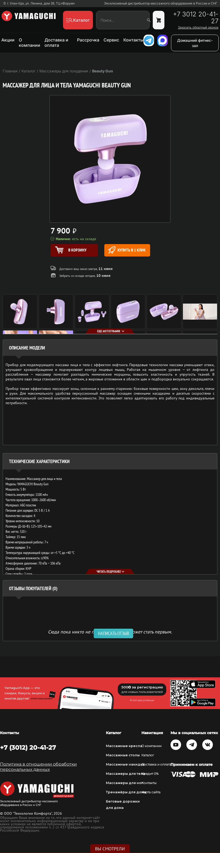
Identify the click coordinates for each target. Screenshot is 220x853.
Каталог (147, 755)
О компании (29, 42)
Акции (8, 40)
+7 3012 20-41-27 (195, 18)
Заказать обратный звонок (198, 27)
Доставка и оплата (56, 42)
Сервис (111, 40)
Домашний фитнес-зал (195, 43)
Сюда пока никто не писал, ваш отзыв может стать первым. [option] (110, 631)
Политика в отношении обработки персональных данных (38, 767)
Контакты (133, 40)
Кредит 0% (150, 774)
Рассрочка (88, 40)
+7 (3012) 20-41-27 (28, 747)
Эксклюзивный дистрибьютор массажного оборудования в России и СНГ (160, 3)
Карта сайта (150, 792)
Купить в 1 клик (127, 250)
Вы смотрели (110, 849)
